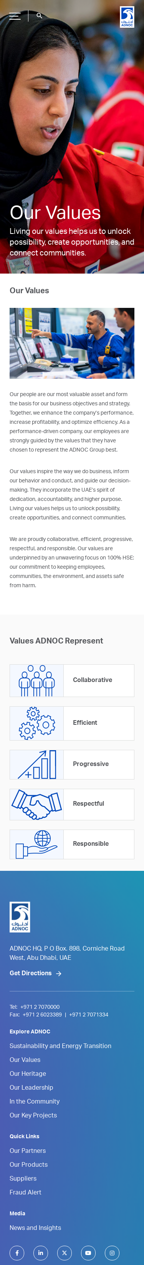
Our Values (25, 1061)
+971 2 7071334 (88, 1015)
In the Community (35, 1102)
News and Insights (35, 1229)
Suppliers (23, 1179)
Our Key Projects (33, 1116)
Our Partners (28, 1152)
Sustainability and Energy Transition (60, 1047)
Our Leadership (31, 1088)
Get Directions (31, 974)
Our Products (29, 1166)
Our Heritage (28, 1075)
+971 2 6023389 (42, 1015)
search (39, 16)
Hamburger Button (13, 13)
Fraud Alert (25, 1193)
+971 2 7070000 (40, 1007)
